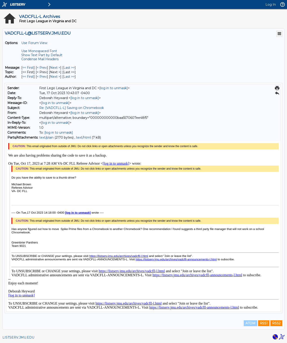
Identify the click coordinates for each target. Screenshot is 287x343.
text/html (83, 137)
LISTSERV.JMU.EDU (18, 337)
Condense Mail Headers (40, 59)
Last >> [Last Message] (69, 68)
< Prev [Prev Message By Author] (42, 77)
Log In (270, 4)
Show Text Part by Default (41, 55)
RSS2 (276, 323)
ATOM (250, 323)
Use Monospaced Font (39, 51)
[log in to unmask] (113, 88)
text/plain (46, 137)
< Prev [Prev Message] (42, 68)
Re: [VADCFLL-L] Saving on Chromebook (71, 108)
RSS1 (264, 323)
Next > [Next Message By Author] (55, 77)
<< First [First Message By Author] (28, 77)
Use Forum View (34, 43)
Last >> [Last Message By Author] (69, 77)
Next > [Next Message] (55, 68)
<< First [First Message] (28, 68)
